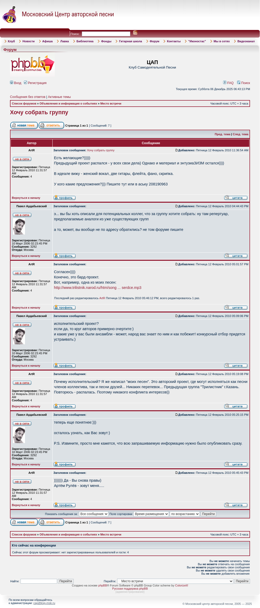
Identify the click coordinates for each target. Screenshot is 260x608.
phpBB (102, 585)
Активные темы (59, 97)
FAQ (228, 83)
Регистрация (35, 83)
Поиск (243, 83)
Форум (154, 41)
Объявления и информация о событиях (68, 103)
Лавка (64, 41)
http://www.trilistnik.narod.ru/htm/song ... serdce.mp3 (97, 287)
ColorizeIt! (181, 585)
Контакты (174, 41)
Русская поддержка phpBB (130, 588)
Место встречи (110, 103)
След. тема (240, 134)
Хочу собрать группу (39, 112)
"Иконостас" (197, 41)
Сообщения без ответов (27, 97)
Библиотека (85, 41)
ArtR (102, 298)
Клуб (11, 41)
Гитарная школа (130, 41)
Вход (15, 83)
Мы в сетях (222, 41)
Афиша (47, 41)
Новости (28, 41)
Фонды (106, 41)
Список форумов (24, 103)
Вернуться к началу (26, 197)
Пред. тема (222, 134)
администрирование (130, 591)
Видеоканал (246, 41)
